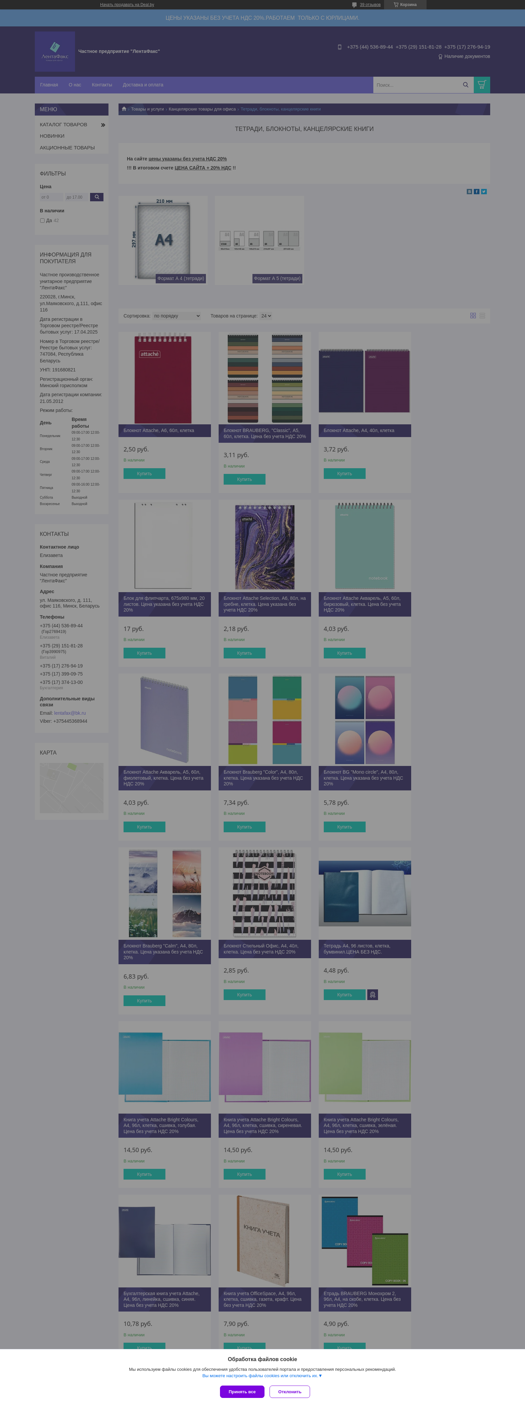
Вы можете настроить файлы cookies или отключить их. (260, 1377)
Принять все (242, 1391)
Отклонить (291, 1391)
